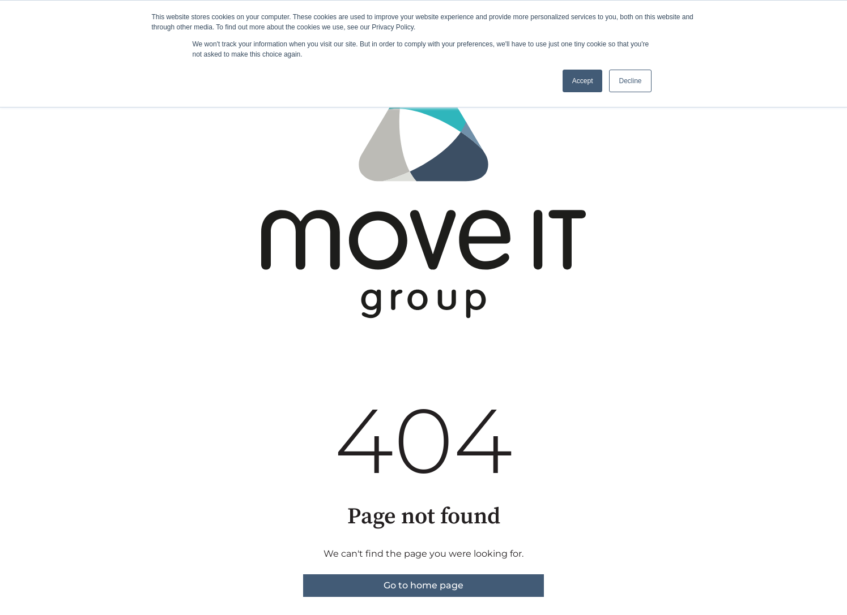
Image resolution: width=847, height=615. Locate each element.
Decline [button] (630, 81)
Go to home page (423, 585)
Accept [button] (582, 81)
